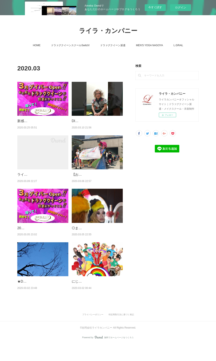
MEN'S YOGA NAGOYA (149, 45)
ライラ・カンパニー (108, 30)
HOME (36, 45)
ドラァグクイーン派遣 (113, 45)
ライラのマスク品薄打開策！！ (41, 174)
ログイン (180, 7)
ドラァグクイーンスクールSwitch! (70, 45)
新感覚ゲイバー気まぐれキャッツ (42, 121)
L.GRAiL (178, 45)
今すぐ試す (155, 7)
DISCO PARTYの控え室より (93, 121)
